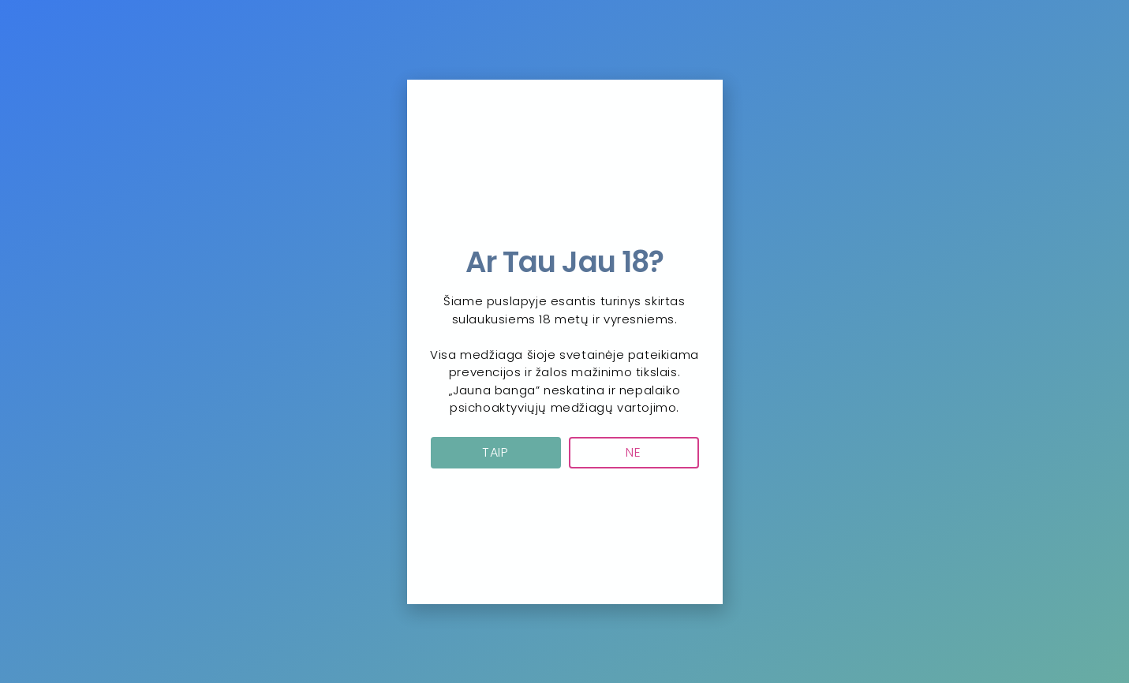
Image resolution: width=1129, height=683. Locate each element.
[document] (564, 341)
